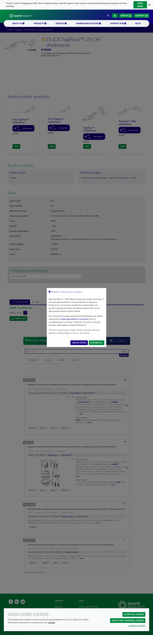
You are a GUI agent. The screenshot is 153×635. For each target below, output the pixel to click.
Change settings (136, 625)
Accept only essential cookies (128, 620)
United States (79, 342)
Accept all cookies (134, 614)
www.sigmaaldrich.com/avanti (74, 319)
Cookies (51, 622)
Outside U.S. (96, 342)
